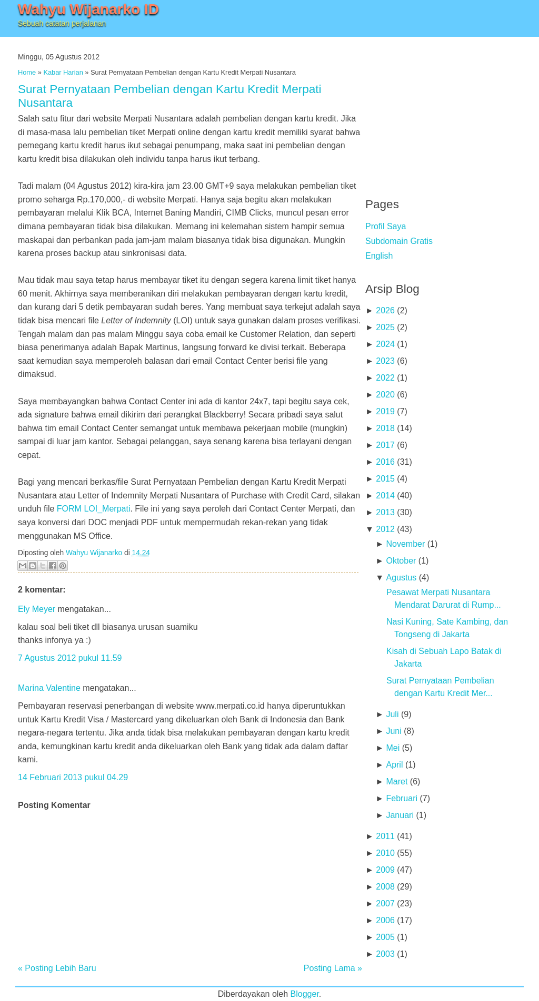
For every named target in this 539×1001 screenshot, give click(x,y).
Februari (401, 798)
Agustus (401, 577)
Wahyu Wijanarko (94, 553)
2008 (385, 886)
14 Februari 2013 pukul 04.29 (73, 777)
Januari (399, 815)
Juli (392, 714)
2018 (385, 428)
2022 (385, 377)
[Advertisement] (444, 110)
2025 (385, 327)
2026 (385, 310)
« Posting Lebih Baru (57, 968)
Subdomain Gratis (399, 241)
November (405, 543)
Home (27, 72)
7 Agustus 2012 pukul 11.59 (70, 657)
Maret (396, 781)
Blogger (305, 993)
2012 (385, 529)
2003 (385, 953)
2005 (385, 937)
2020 (385, 394)
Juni (393, 731)
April (394, 764)
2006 (385, 920)
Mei (393, 747)
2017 (385, 445)
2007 (385, 903)
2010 (385, 853)
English (379, 255)
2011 (385, 836)
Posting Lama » (333, 968)
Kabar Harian (63, 72)
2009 (385, 869)
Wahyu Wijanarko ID (88, 9)
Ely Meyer (36, 609)
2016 (385, 461)
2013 (385, 512)
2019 (385, 411)
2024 (385, 344)
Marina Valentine (49, 687)
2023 (385, 360)
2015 (385, 478)
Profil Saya (385, 226)
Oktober (401, 560)
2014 (385, 495)
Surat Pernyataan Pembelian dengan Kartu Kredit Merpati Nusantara (170, 96)
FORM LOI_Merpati (94, 508)
